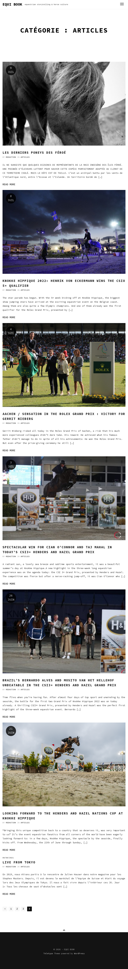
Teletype (48, 953)
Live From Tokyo (19, 862)
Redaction (11, 157)
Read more (9, 184)
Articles (25, 157)
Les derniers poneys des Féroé (34, 152)
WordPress (79, 953)
